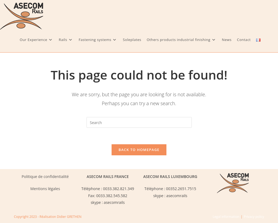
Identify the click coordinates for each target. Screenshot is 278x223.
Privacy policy (254, 216)
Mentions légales (45, 188)
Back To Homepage (139, 149)
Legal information (226, 216)
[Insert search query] (139, 122)
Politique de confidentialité (45, 176)
